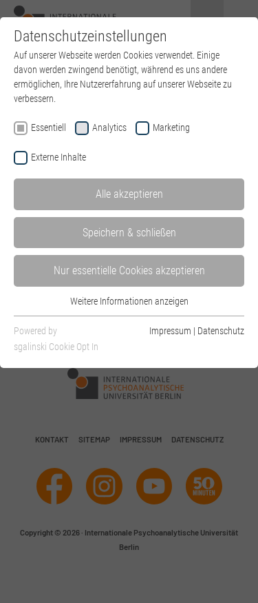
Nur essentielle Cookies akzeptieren (129, 270)
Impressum (170, 330)
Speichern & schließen (129, 232)
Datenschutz (220, 330)
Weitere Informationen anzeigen (129, 301)
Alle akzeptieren (129, 194)
